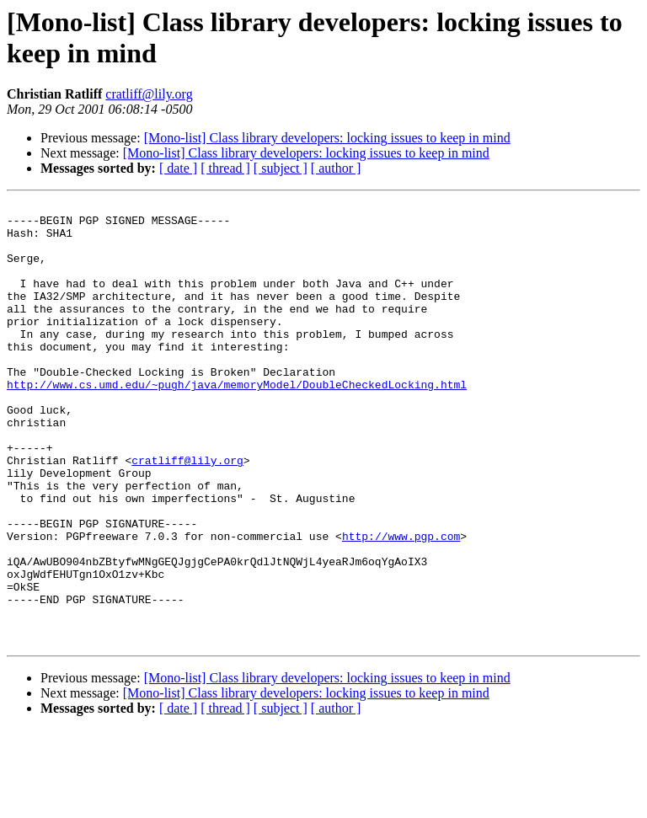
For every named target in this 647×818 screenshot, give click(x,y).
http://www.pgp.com (401, 604)
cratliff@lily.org (148, 94)
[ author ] (336, 168)
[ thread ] (225, 168)
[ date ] (178, 168)
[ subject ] (280, 168)
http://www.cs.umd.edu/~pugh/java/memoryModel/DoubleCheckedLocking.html (237, 422)
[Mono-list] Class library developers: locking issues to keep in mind (327, 138)
